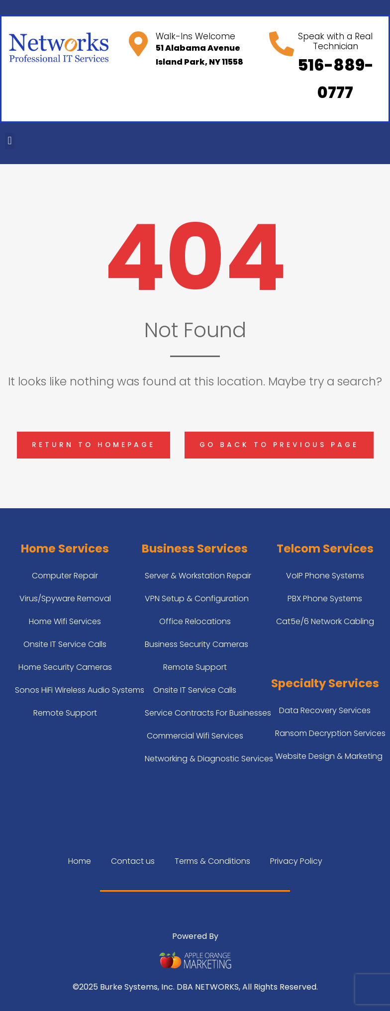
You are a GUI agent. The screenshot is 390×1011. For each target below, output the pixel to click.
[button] (9, 141)
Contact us (133, 861)
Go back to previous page (279, 445)
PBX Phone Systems (325, 598)
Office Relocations (195, 621)
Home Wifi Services (65, 621)
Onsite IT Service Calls (64, 644)
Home (79, 861)
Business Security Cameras (196, 644)
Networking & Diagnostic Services (209, 758)
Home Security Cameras (65, 667)
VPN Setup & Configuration (197, 598)
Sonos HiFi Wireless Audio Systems (79, 690)
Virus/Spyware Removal (65, 598)
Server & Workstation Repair (198, 575)
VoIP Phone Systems (325, 575)
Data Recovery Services (325, 710)
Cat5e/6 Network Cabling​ (325, 621)
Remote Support (65, 713)
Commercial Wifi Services (195, 735)
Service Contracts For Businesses (208, 713)
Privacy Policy (296, 861)
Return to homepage (93, 445)
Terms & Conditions (212, 861)
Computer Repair (65, 575)
